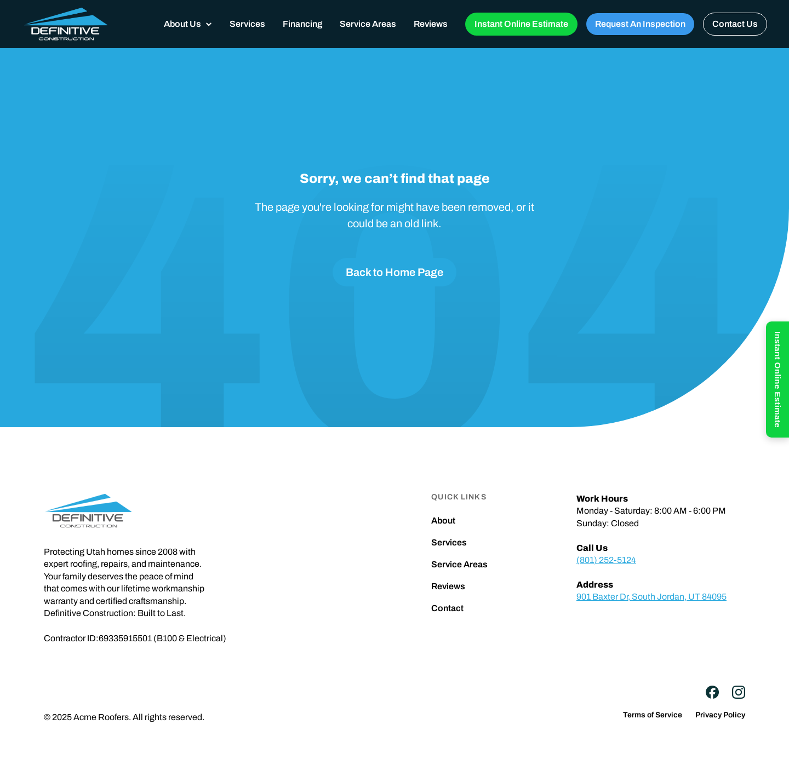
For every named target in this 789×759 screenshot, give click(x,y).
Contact (447, 608)
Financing (302, 23)
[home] (66, 24)
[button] (188, 24)
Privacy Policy (720, 715)
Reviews (431, 23)
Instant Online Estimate (521, 23)
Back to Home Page (394, 272)
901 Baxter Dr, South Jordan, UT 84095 (651, 596)
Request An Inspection (640, 23)
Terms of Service (652, 715)
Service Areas (368, 23)
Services (247, 23)
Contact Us (735, 23)
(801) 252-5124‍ (606, 560)
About (443, 520)
